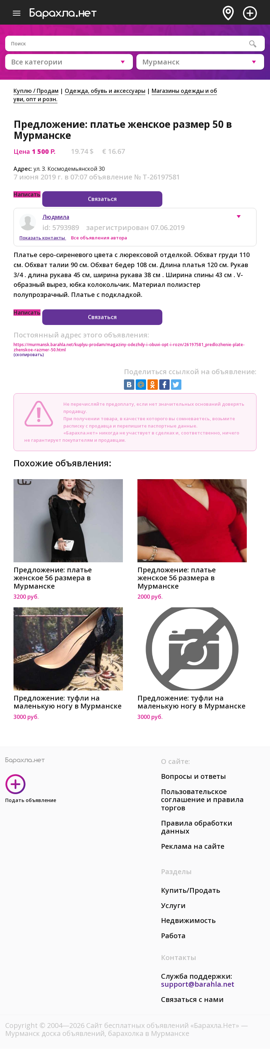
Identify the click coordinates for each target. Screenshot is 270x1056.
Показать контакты (42, 238)
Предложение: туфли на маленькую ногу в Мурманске (68, 702)
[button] (242, 218)
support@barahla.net (197, 984)
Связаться (102, 199)
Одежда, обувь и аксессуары (105, 91)
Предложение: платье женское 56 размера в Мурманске (53, 578)
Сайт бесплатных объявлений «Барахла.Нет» (163, 1025)
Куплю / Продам (36, 91)
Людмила (55, 217)
